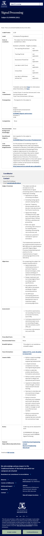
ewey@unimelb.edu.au (14, 183)
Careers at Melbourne (7, 483)
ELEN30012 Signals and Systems (22, 113)
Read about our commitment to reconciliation (15, 474)
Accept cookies (11, 532)
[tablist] (26, 4)
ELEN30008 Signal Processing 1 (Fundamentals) (27, 140)
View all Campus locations (30, 495)
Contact (3, 492)
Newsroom (4, 489)
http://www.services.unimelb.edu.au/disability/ (27, 166)
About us (3, 479)
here (28, 87)
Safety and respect (6, 486)
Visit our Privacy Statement (24, 525)
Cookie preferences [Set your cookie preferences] (32, 532)
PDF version (10, 452)
